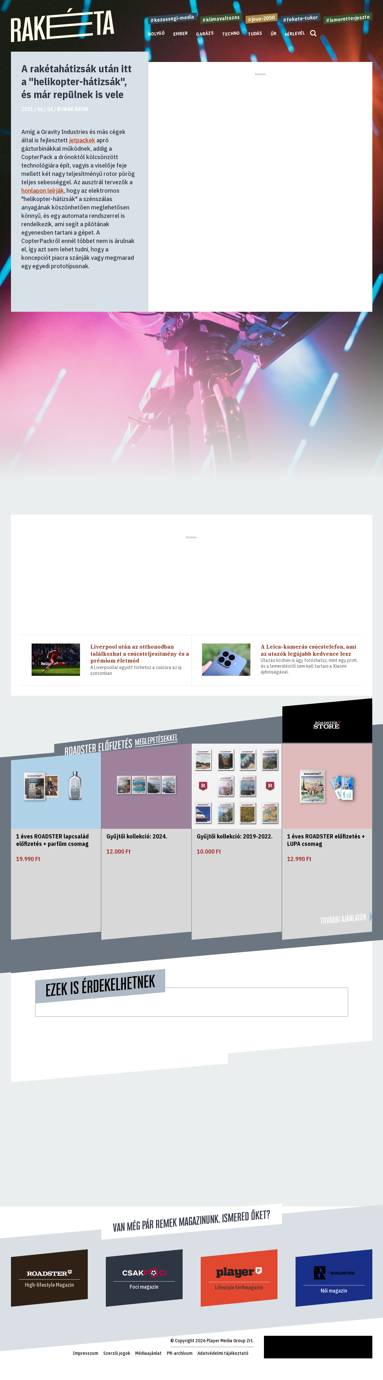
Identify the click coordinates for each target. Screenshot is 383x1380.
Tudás (255, 33)
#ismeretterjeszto (348, 18)
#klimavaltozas (221, 18)
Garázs (205, 34)
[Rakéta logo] (62, 40)
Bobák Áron (72, 109)
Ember (180, 33)
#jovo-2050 (261, 18)
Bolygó (156, 34)
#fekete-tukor (300, 18)
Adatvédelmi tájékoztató (222, 1353)
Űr (274, 33)
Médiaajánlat (148, 1353)
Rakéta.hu (274, 1338)
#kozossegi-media (172, 18)
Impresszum (85, 1353)
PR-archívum (179, 1353)
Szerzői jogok (116, 1353)
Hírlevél (295, 33)
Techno (231, 34)
